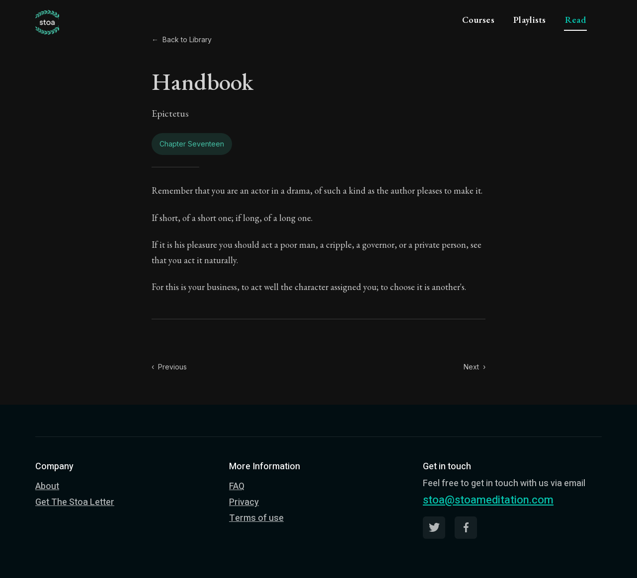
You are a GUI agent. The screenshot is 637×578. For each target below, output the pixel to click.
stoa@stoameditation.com (488, 500)
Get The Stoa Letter (74, 502)
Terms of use (256, 518)
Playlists (529, 19)
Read (575, 19)
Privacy (244, 502)
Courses (478, 19)
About (47, 486)
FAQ (236, 486)
